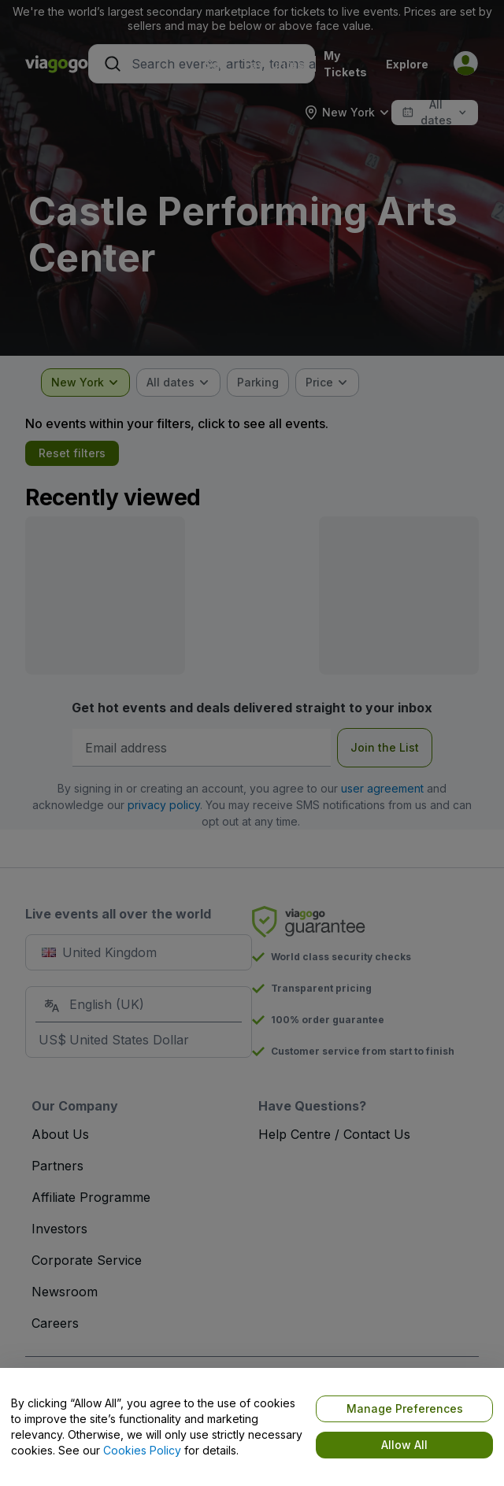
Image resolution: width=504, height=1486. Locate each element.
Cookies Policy (142, 1450)
